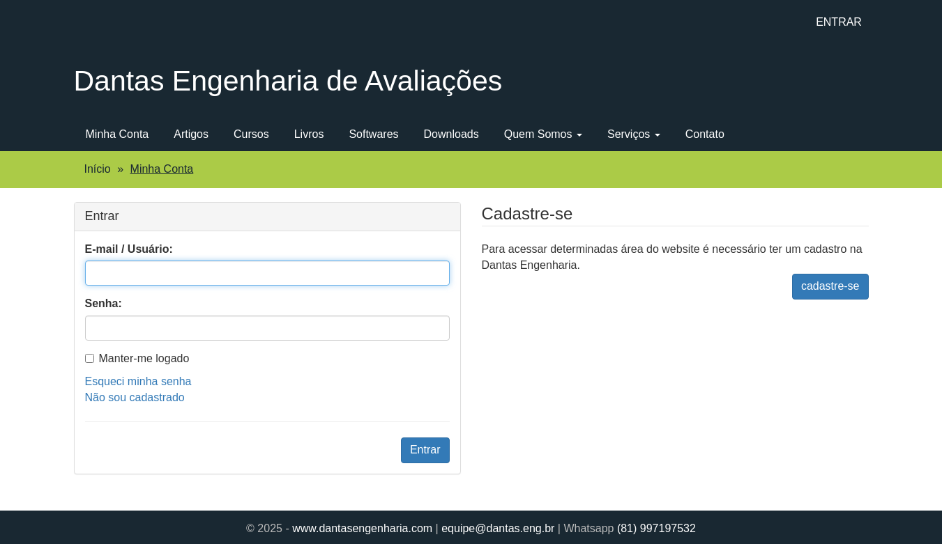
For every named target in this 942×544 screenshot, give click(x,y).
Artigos (191, 134)
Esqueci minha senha (138, 381)
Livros (309, 134)
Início (97, 169)
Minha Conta (117, 134)
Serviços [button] (633, 134)
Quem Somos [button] (543, 134)
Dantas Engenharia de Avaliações (288, 81)
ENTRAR (839, 22)
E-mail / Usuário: (129, 249)
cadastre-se (830, 286)
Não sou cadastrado (135, 397)
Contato (704, 134)
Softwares (373, 134)
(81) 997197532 (656, 528)
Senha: (103, 303)
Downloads (451, 134)
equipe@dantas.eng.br (497, 528)
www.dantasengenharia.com (362, 528)
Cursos (251, 134)
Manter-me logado (137, 358)
